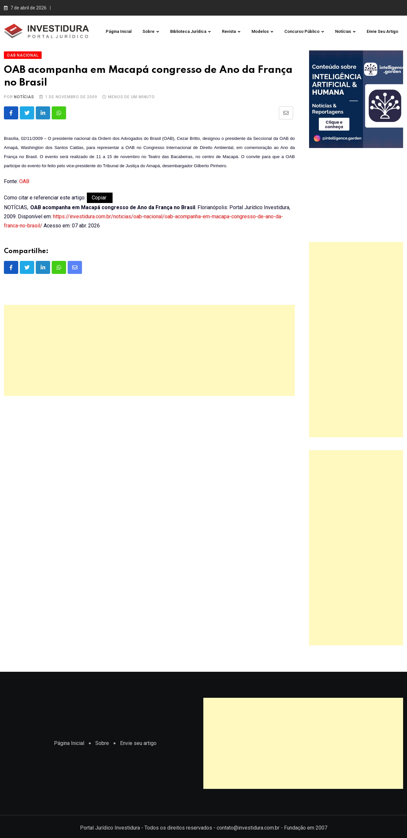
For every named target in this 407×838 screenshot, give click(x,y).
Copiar (100, 195)
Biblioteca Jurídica (188, 31)
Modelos (260, 31)
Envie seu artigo (382, 31)
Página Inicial (118, 31)
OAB (24, 179)
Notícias (343, 31)
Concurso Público (301, 31)
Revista (229, 31)
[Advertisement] (149, 347)
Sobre (148, 31)
